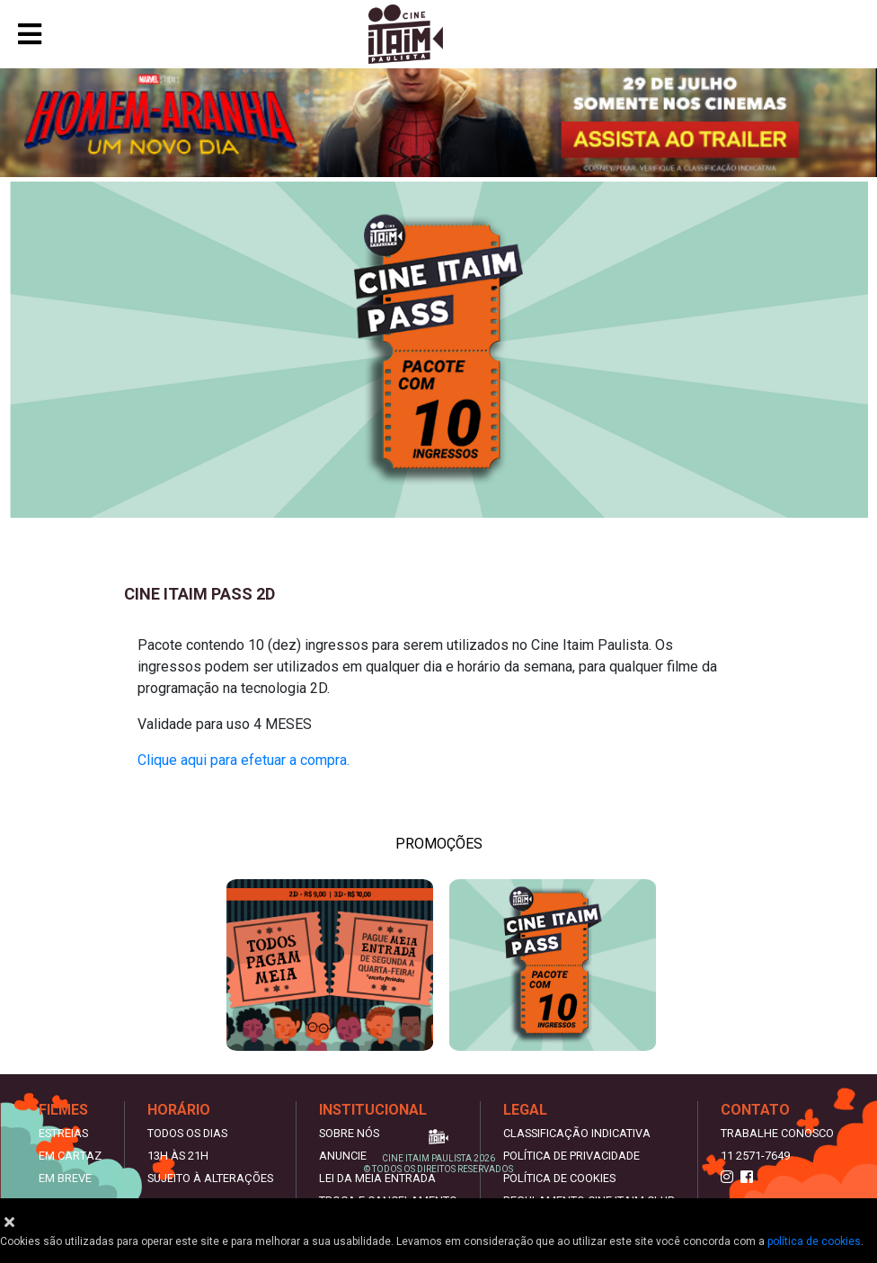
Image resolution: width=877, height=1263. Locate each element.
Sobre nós (349, 1133)
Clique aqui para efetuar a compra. (245, 760)
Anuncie (343, 1155)
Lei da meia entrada (377, 1178)
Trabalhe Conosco (777, 1133)
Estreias (63, 1133)
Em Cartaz (70, 1155)
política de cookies (814, 1241)
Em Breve (65, 1178)
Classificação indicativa (577, 1133)
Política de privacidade (571, 1155)
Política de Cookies (559, 1178)
